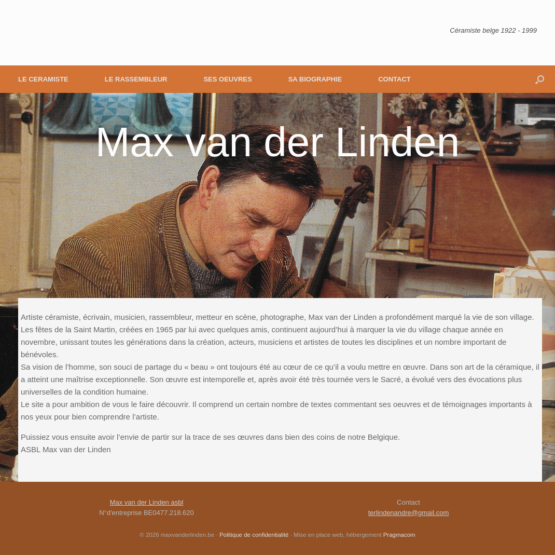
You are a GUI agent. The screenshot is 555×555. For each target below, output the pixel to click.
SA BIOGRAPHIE (315, 79)
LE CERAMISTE (43, 79)
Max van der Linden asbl (147, 502)
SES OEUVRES (227, 79)
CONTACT (394, 79)
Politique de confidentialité (254, 535)
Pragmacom (399, 535)
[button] (539, 79)
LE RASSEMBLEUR (136, 79)
